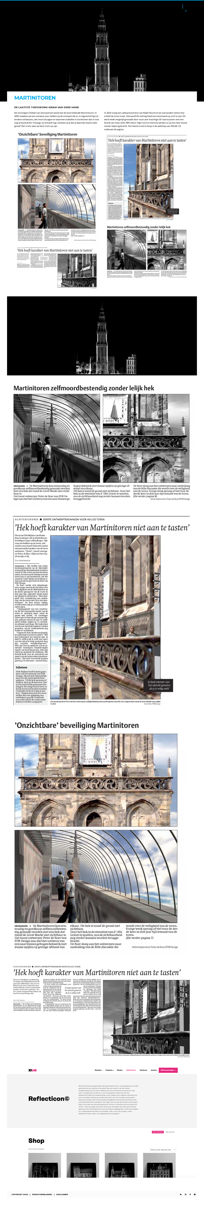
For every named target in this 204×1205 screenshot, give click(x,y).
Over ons (50, 7)
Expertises (33, 7)
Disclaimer (62, 1194)
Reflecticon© (86, 7)
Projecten (14, 7)
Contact (67, 7)
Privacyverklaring (42, 1194)
